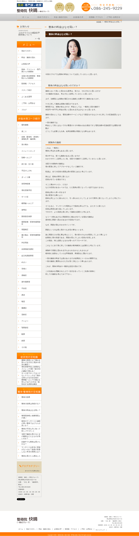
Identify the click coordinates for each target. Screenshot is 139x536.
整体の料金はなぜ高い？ (30, 410)
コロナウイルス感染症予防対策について (29, 34)
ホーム (25, 17)
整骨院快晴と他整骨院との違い (30, 417)
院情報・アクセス (96, 17)
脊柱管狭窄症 (26, 190)
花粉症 (24, 314)
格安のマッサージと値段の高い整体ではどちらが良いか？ (30, 423)
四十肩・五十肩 (27, 164)
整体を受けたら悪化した (30, 456)
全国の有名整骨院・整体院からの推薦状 (30, 77)
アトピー (24, 321)
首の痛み (24, 144)
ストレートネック (28, 151)
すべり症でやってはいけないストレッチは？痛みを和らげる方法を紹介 (30, 375)
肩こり (24, 131)
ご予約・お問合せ (113, 17)
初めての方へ (43, 17)
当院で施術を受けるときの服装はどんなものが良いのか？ (30, 436)
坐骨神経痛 (25, 184)
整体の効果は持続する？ (30, 404)
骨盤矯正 (24, 229)
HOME (98, 22)
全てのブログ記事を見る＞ (32, 471)
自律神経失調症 (27, 249)
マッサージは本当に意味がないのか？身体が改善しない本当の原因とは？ (30, 449)
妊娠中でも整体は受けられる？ (30, 443)
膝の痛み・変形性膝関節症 (30, 236)
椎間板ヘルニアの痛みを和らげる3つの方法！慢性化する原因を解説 (30, 382)
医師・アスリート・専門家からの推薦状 (30, 70)
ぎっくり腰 (25, 177)
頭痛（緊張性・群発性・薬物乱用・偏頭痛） (30, 138)
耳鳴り (24, 269)
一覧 (38, 39)
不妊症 (24, 288)
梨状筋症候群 (26, 216)
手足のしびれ (26, 171)
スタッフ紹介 (26, 90)
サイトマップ (100, 530)
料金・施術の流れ (61, 17)
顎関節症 (24, 328)
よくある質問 (26, 97)
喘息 (23, 301)
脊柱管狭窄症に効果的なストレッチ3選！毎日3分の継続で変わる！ (31, 369)
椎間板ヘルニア (27, 203)
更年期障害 (25, 282)
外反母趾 (24, 242)
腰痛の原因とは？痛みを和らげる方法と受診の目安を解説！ (30, 362)
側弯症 (24, 210)
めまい (24, 262)
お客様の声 (78, 17)
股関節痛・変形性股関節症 (30, 223)
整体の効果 (25, 397)
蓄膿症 (24, 308)
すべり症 (24, 197)
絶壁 (23, 341)
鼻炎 (23, 295)
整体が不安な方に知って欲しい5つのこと (30, 430)
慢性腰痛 (24, 125)
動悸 (23, 334)
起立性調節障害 (27, 256)
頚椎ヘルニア (26, 157)
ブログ (24, 110)
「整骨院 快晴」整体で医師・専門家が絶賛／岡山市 (69, 535)
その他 (24, 347)
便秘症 (24, 275)
